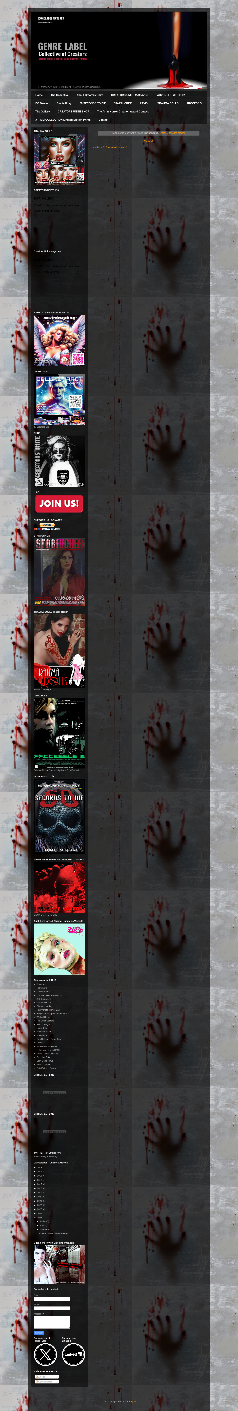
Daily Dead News (45, 1061)
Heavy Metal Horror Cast (48, 1010)
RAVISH (145, 103)
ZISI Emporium (44, 999)
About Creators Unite (90, 95)
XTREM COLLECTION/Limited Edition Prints (63, 119)
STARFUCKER (123, 103)
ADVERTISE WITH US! (171, 95)
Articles (40, 1377)
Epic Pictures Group (46, 1068)
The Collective (59, 95)
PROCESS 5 (194, 103)
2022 (40, 1205)
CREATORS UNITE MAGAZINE (130, 95)
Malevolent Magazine (47, 1046)
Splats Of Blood (44, 1031)
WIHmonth (42, 1035)
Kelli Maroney (43, 991)
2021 (40, 1201)
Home (39, 95)
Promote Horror (44, 1002)
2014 (40, 1171)
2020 (40, 1196)
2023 (40, 1209)
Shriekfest (41, 984)
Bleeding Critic (43, 1057)
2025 (40, 1217)
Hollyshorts (42, 988)
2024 (40, 1213)
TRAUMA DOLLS (168, 103)
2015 (40, 1176)
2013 (40, 1167)
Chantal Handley (44, 1006)
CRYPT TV (42, 1042)
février (43, 1221)
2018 (40, 1188)
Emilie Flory (64, 103)
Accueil (149, 140)
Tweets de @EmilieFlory (45, 1156)
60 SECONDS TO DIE (93, 103)
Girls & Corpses (44, 1064)
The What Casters (45, 1020)
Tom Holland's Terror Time (49, 1039)
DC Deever (42, 103)
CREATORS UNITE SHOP (73, 111)
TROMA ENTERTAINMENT (50, 995)
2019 (40, 1192)
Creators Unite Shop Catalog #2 (54, 1233)
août (42, 1225)
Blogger (132, 1401)
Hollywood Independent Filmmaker (53, 1013)
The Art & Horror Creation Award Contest (123, 111)
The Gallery (42, 111)
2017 (40, 1184)
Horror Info (42, 1028)
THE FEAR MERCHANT (48, 1050)
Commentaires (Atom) (116, 147)
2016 (40, 1180)
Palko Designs (43, 1024)
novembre (45, 1229)
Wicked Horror (43, 1017)
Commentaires (44, 1381)
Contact (103, 119)
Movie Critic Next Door (47, 1053)
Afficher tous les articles (172, 133)
